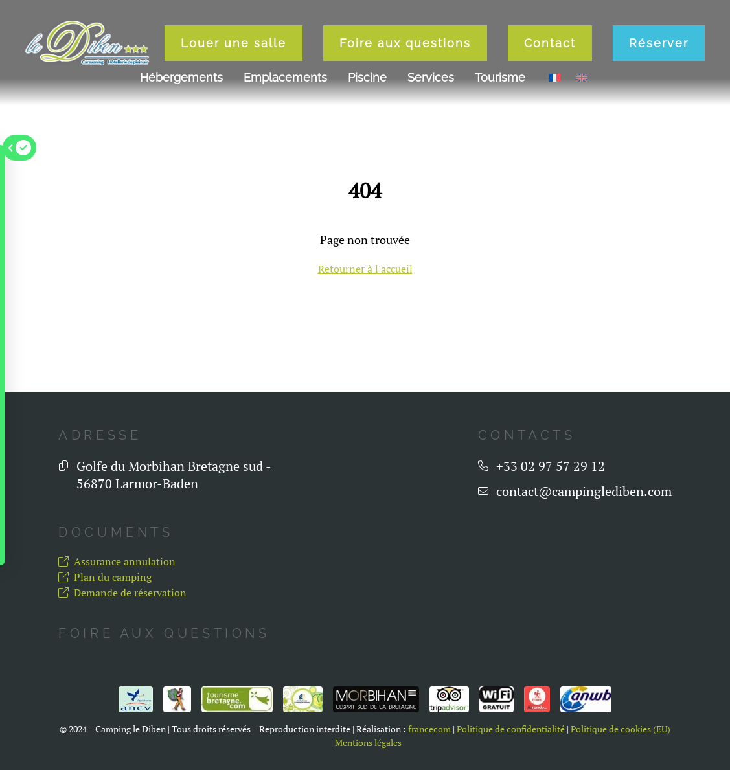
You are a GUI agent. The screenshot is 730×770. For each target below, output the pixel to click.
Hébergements (181, 77)
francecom (429, 729)
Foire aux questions (405, 43)
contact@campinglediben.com (584, 491)
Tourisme (500, 77)
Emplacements (285, 77)
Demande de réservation (122, 592)
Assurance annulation (117, 561)
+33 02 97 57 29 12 (550, 466)
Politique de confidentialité (511, 729)
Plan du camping (105, 577)
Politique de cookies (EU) (620, 729)
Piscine (367, 77)
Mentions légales (368, 743)
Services (430, 77)
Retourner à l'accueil (365, 269)
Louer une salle (233, 43)
